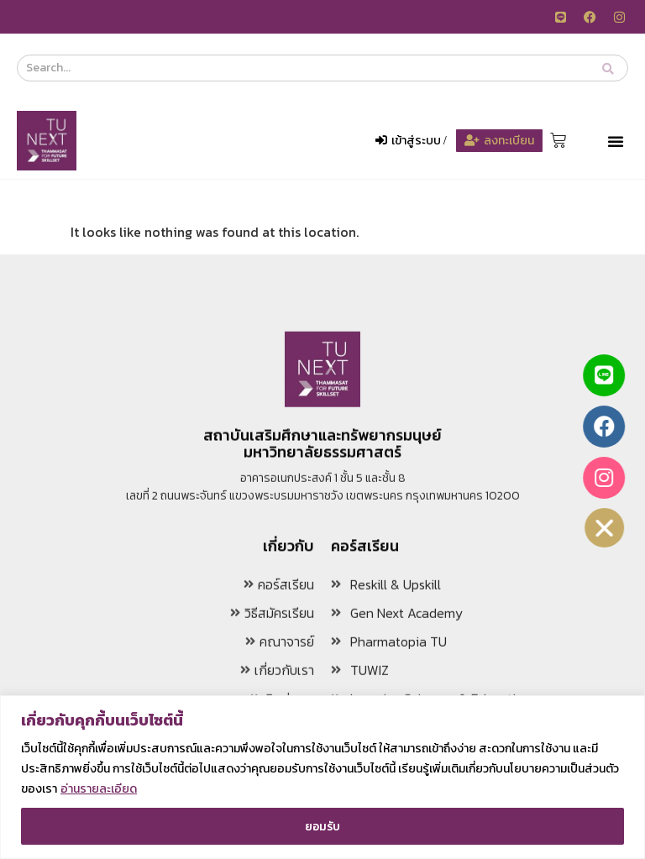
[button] (615, 141)
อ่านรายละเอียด (98, 789)
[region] (322, 777)
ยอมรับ (323, 826)
